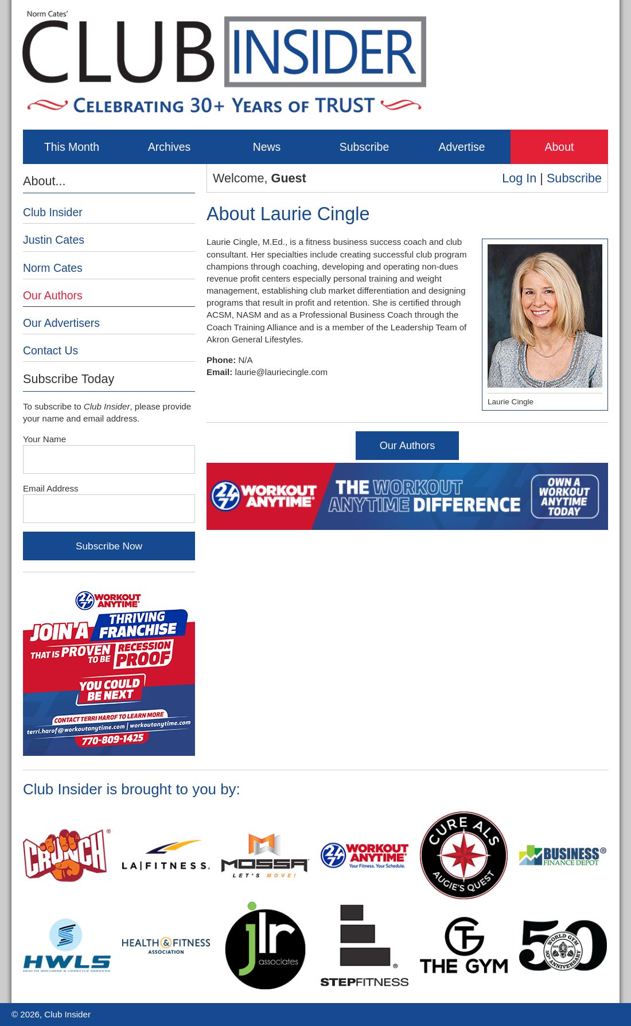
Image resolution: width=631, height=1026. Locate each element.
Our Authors (407, 445)
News (267, 147)
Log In (519, 178)
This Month (71, 147)
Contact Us (50, 350)
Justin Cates (53, 239)
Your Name (44, 439)
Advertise (461, 147)
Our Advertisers (61, 323)
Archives (169, 147)
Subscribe (364, 147)
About (559, 147)
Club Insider (53, 212)
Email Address (51, 488)
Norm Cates (53, 268)
